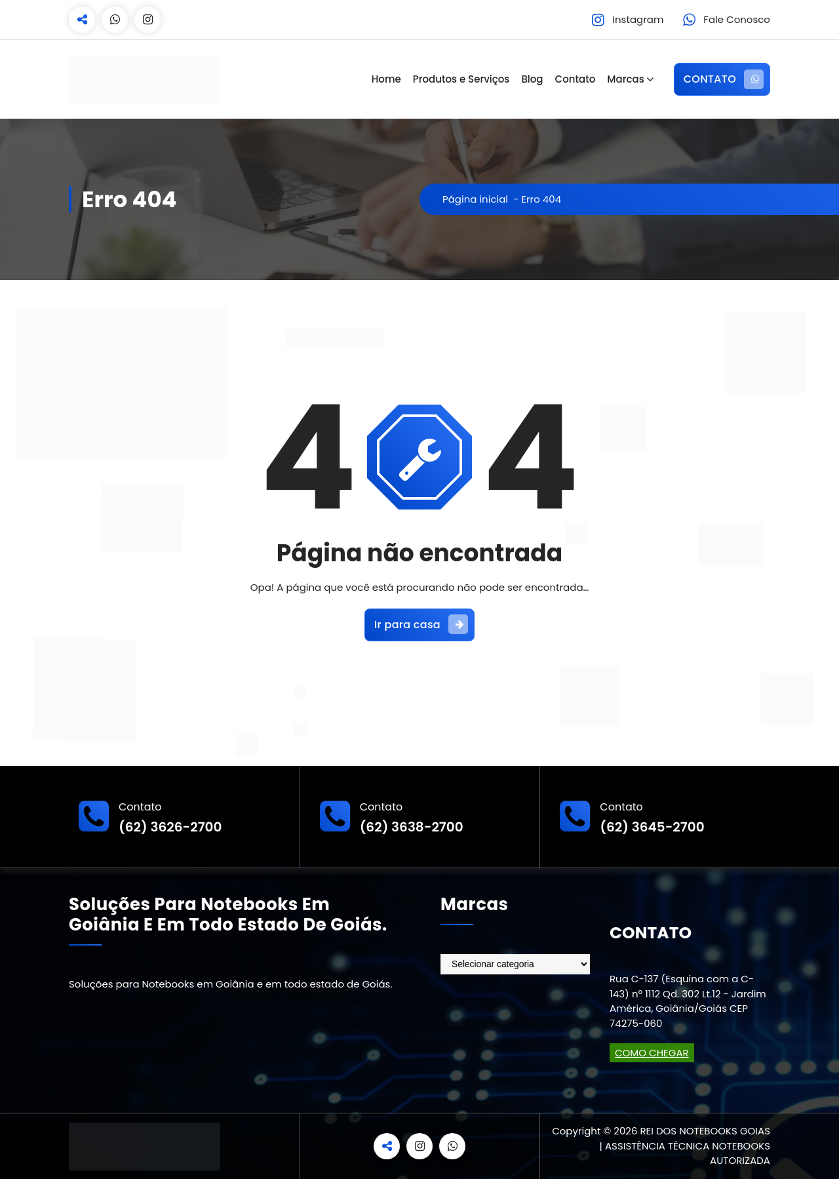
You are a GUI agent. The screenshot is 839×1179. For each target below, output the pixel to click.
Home (386, 79)
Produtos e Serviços (461, 79)
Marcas (625, 79)
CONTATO (724, 79)
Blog (532, 79)
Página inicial (475, 199)
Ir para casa (421, 624)
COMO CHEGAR (652, 1053)
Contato (575, 79)
